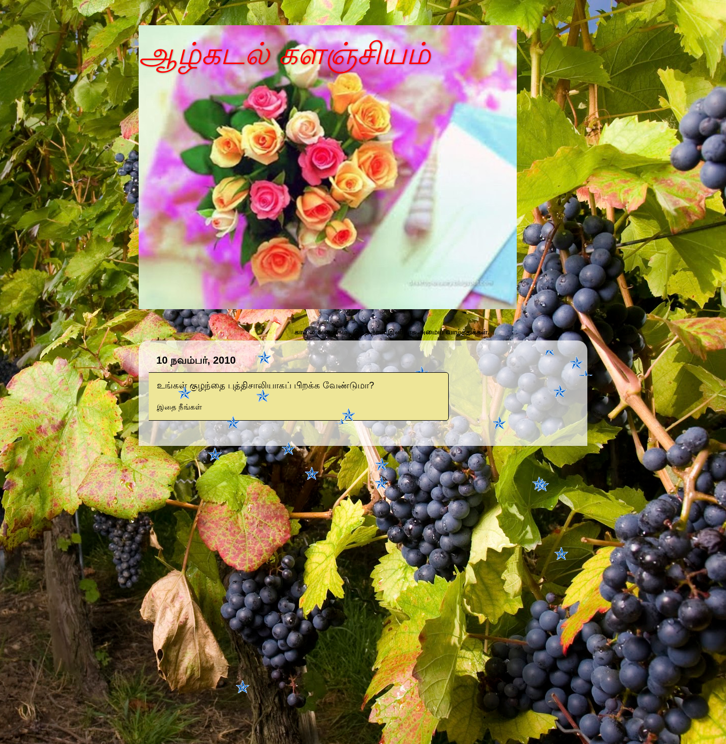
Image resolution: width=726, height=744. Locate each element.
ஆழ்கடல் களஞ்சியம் (285, 54)
